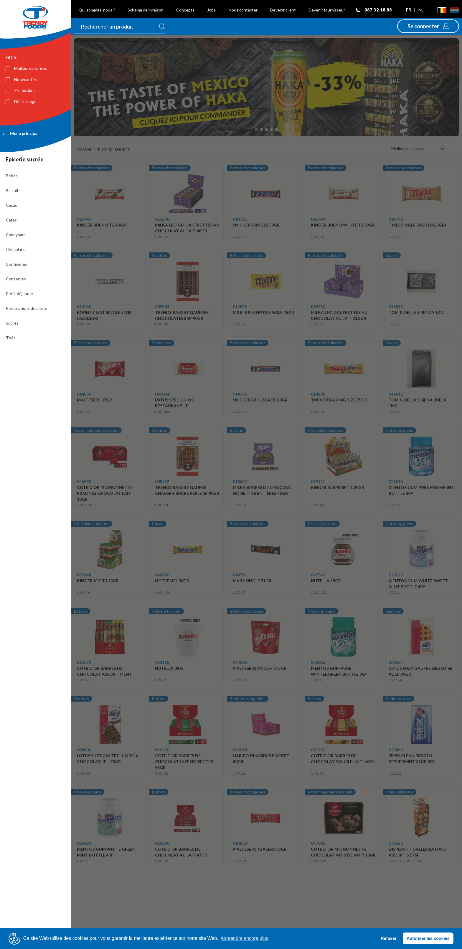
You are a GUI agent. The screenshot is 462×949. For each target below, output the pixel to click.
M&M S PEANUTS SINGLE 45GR (263, 312)
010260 (162, 843)
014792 (396, 218)
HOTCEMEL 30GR (172, 580)
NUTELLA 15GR (326, 580)
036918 (240, 749)
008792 (162, 481)
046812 (396, 306)
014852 (240, 843)
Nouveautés (21, 79)
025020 (396, 574)
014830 (240, 306)
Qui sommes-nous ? (97, 9)
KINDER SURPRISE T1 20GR (337, 487)
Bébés (12, 175)
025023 (84, 843)
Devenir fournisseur (326, 9)
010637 (240, 481)
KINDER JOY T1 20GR (98, 580)
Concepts (185, 9)
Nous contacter (243, 9)
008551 (396, 662)
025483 (396, 749)
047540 (318, 574)
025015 (396, 481)
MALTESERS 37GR (94, 399)
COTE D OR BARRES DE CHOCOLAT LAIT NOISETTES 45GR (184, 761)
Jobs (211, 9)
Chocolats (15, 249)
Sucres (12, 322)
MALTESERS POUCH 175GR (259, 668)
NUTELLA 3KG (169, 668)
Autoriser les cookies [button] (428, 938)
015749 (318, 218)
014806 (318, 393)
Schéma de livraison (146, 9)
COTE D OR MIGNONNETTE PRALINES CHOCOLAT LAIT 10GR (105, 493)
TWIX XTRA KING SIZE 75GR (339, 399)
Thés (11, 337)
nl (420, 9)
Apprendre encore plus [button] (244, 938)
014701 (240, 574)
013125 (162, 662)
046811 (396, 393)
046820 (162, 574)
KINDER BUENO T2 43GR (101, 224)
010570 (84, 662)
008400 (84, 749)
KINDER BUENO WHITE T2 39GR (343, 224)
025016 (318, 662)
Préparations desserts (26, 308)
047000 (318, 843)
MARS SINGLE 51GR (252, 580)
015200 (162, 218)
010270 (162, 749)
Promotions (21, 90)
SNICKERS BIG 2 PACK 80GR (260, 399)
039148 (84, 574)
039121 (318, 481)
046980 (84, 481)
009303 (162, 306)
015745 (84, 218)
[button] (428, 26)
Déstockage (21, 101)
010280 (318, 749)
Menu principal (21, 133)
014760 (84, 306)
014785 (240, 393)
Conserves (16, 278)
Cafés (11, 219)
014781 (240, 218)
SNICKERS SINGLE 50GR (256, 224)
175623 (396, 843)
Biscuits (13, 190)
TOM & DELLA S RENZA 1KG (416, 312)
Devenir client (283, 9)
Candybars (16, 234)
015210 (318, 306)
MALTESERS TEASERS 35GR (260, 849)
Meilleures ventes (26, 68)
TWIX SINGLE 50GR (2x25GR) (417, 224)
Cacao (11, 205)
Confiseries (16, 264)
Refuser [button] (389, 938)
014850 (84, 393)
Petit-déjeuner (19, 293)
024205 (240, 662)
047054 (162, 393)
